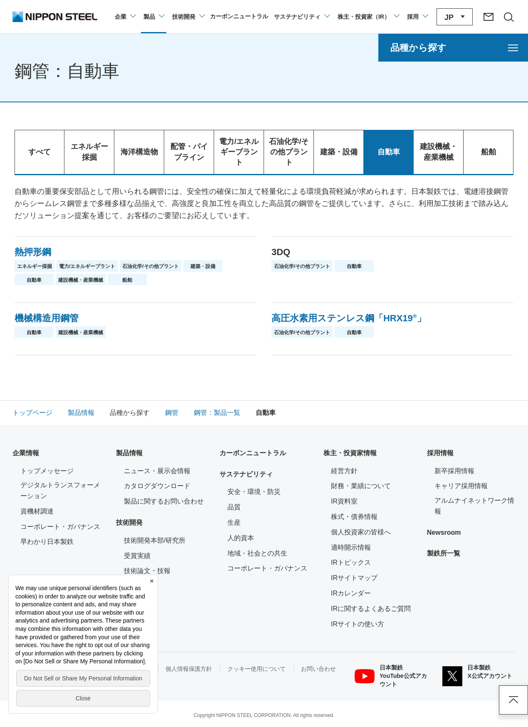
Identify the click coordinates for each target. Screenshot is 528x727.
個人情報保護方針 (188, 668)
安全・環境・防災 (254, 491)
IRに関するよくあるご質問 (371, 608)
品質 (234, 507)
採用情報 (440, 453)
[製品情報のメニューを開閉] (153, 16)
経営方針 (344, 470)
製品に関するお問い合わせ (164, 501)
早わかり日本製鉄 (47, 541)
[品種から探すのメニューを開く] (453, 48)
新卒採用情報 (454, 470)
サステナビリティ (246, 474)
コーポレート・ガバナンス (60, 526)
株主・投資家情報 (350, 453)
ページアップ (513, 700)
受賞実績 (137, 555)
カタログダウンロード (157, 485)
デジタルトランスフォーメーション (60, 490)
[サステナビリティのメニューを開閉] (301, 16)
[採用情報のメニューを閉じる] (417, 16)
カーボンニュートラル (253, 453)
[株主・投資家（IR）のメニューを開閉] (368, 16)
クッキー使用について (256, 668)
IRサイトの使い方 (357, 624)
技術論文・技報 (147, 570)
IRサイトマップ (354, 577)
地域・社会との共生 (257, 553)
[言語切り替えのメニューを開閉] (455, 16)
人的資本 (240, 537)
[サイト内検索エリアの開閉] (508, 17)
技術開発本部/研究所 (154, 540)
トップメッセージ (47, 470)
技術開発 (129, 522)
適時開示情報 (351, 547)
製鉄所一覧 (443, 553)
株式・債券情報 (354, 516)
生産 (234, 522)
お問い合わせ (318, 668)
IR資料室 (344, 501)
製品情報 (129, 453)
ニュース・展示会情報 (157, 470)
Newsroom (444, 532)
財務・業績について (361, 485)
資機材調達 (37, 511)
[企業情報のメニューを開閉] (125, 16)
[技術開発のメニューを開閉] (188, 16)
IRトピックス (351, 562)
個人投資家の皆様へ (361, 532)
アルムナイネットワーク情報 (475, 506)
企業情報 (25, 453)
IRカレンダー (351, 593)
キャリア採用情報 (461, 485)
